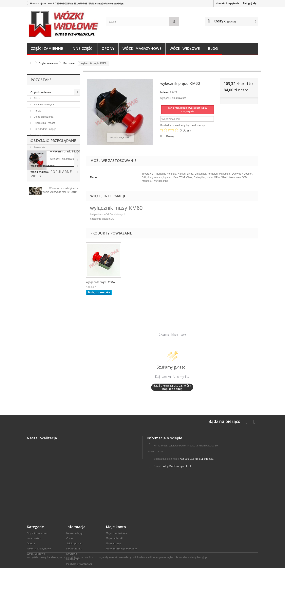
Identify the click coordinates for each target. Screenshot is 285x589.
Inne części (82, 48)
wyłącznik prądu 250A (139, 282)
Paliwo (37, 110)
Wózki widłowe (185, 48)
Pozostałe (39, 147)
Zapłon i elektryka (43, 104)
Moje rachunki (114, 538)
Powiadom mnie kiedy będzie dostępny (182, 125)
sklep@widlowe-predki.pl (176, 466)
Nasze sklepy (74, 533)
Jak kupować (74, 543)
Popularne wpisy (47, 228)
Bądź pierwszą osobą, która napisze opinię (172, 387)
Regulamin (72, 558)
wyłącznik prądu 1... (99, 282)
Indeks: (164, 92)
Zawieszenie (40, 141)
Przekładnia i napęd (44, 129)
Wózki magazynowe (142, 48)
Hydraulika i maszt (44, 122)
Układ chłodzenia (43, 116)
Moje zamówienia (116, 533)
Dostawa (71, 553)
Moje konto (116, 526)
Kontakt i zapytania (227, 3)
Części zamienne (47, 48)
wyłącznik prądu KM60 (65, 197)
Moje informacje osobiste (121, 548)
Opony (108, 48)
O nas (69, 538)
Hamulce (38, 135)
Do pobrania (73, 548)
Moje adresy (113, 543)
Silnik (36, 98)
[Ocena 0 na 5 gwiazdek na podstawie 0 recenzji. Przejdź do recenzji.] (175, 130)
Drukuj (170, 136)
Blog (213, 48)
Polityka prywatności (79, 564)
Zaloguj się (249, 3)
